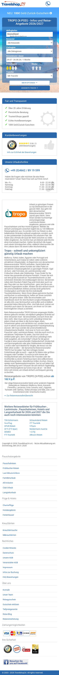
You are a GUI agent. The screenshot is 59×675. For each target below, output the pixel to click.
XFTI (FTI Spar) (10, 429)
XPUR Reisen (9, 426)
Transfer (10, 72)
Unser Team (8, 595)
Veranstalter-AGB (10, 562)
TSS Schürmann (11, 420)
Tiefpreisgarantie (10, 609)
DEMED (7, 432)
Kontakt (6, 590)
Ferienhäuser (8, 515)
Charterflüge (8, 505)
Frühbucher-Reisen (11, 468)
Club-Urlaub (8, 488)
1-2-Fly (32, 432)
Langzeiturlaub (9, 492)
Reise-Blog (7, 614)
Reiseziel (10, 39)
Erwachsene (11, 64)
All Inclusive (8, 483)
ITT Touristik (35, 423)
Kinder (34, 64)
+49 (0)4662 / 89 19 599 (25, 170)
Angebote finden (29, 88)
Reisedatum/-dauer (15, 56)
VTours (33, 426)
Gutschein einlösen (11, 604)
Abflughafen (11, 30)
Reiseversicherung (10, 619)
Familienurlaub (9, 478)
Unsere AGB (8, 558)
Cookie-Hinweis (9, 548)
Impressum (7, 567)
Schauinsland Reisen (38, 420)
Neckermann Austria (38, 429)
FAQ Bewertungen (10, 577)
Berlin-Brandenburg (29, 36)
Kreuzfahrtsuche (10, 530)
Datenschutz (8, 553)
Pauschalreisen (9, 463)
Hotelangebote (9, 510)
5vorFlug (8, 423)
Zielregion (10, 47)
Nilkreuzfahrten (9, 535)
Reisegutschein (9, 599)
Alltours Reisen (36, 435)
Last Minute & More (11, 473)
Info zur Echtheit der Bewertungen (21, 152)
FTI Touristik (9, 435)
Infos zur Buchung (11, 572)
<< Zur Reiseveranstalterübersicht (18, 395)
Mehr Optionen (29, 82)
